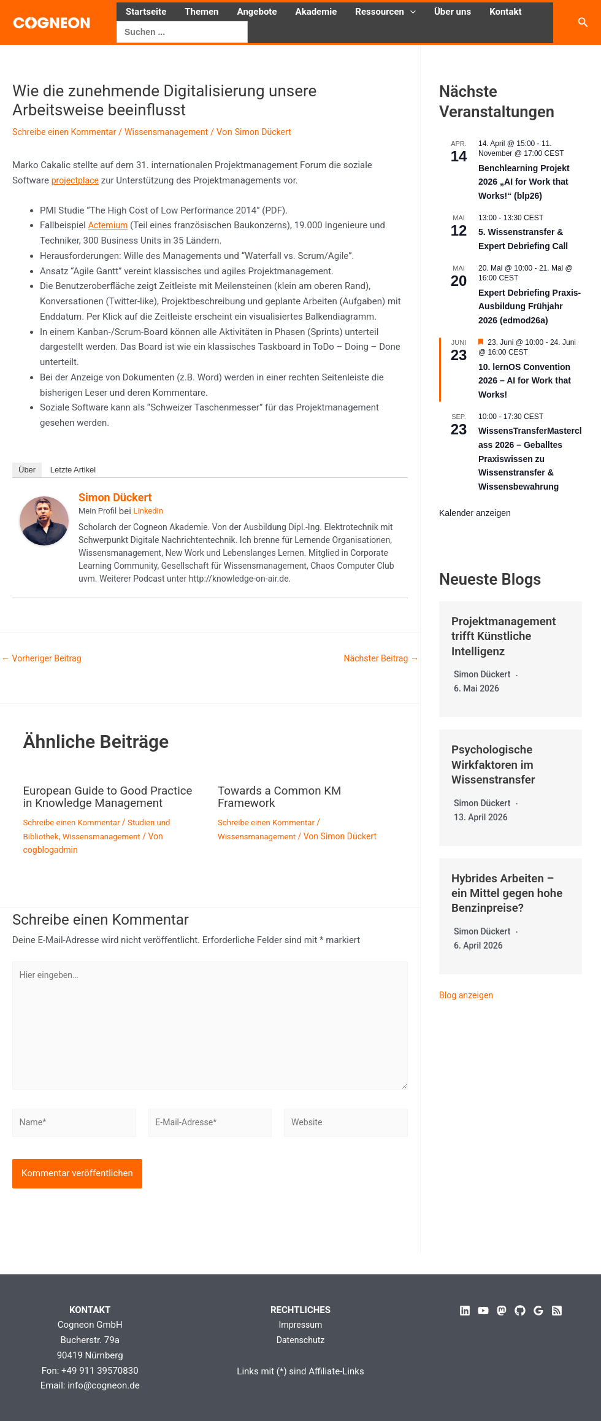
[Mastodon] (501, 1310)
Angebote (257, 11)
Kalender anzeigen (475, 513)
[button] (410, 11)
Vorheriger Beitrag (43, 658)
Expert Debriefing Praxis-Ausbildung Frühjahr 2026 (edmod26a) (529, 306)
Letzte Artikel (73, 469)
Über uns (452, 11)
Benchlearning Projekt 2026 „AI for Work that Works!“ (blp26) (524, 182)
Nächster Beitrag (379, 658)
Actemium (109, 225)
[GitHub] (520, 1310)
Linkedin (148, 510)
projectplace (77, 180)
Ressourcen (385, 11)
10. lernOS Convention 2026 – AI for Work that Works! (524, 380)
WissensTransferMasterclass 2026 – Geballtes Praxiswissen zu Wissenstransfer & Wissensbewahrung (530, 458)
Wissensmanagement (175, 131)
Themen (201, 11)
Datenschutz (300, 1340)
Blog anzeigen (468, 992)
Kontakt (505, 11)
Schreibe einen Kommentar (67, 131)
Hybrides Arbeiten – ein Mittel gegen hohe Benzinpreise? (506, 891)
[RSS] (556, 1310)
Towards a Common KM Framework (283, 796)
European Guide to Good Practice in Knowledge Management (89, 802)
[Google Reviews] (538, 1310)
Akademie (316, 11)
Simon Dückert (115, 497)
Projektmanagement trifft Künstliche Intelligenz (507, 636)
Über (27, 469)
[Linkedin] (464, 1310)
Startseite (146, 11)
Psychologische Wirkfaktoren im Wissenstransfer (496, 763)
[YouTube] (483, 1310)
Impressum (300, 1324)
